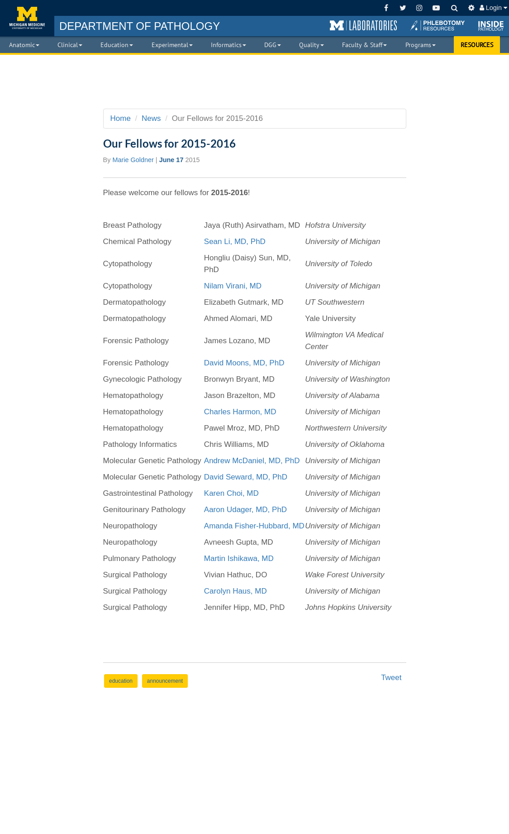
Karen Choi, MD (231, 493)
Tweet (391, 677)
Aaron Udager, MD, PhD (245, 509)
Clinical (69, 45)
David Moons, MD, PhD (245, 363)
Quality (311, 45)
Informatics (228, 45)
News (151, 118)
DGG (272, 45)
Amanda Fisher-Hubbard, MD (254, 526)
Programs (420, 45)
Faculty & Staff (364, 45)
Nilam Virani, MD (233, 286)
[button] (363, 25)
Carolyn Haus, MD (235, 591)
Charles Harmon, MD (240, 411)
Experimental (172, 45)
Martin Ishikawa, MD (239, 558)
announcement (165, 681)
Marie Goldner (132, 159)
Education (116, 45)
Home (120, 118)
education (121, 681)
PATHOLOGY (139, 26)
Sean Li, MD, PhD (235, 241)
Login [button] (493, 7)
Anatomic (24, 45)
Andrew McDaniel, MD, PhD (252, 460)
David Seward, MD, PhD (245, 477)
